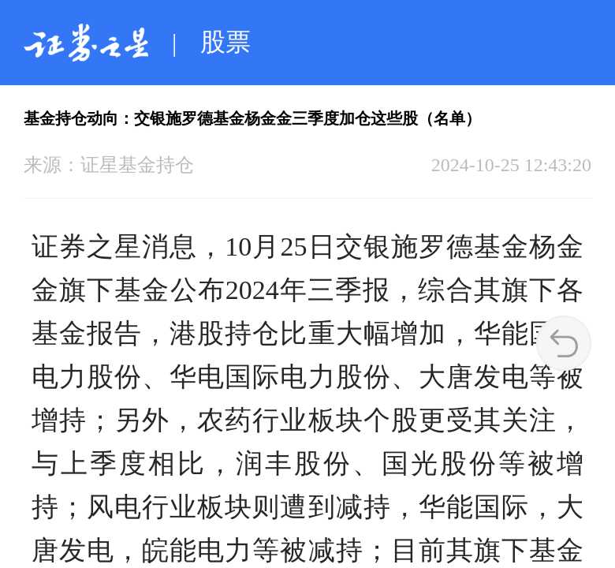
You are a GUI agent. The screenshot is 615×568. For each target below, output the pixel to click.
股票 (225, 42)
